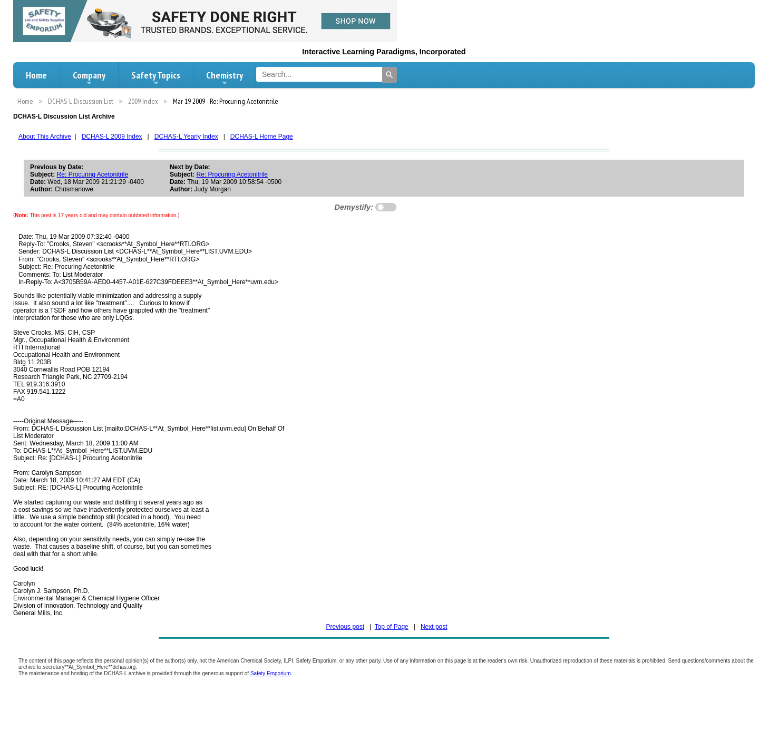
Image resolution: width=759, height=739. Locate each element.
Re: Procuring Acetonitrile (92, 174)
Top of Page (391, 626)
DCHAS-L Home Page (261, 136)
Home (36, 75)
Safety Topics (155, 78)
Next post (434, 626)
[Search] (389, 75)
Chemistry (224, 78)
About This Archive (44, 136)
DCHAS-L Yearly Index (186, 136)
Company (89, 78)
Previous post (345, 626)
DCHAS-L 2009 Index (112, 136)
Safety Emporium (270, 673)
